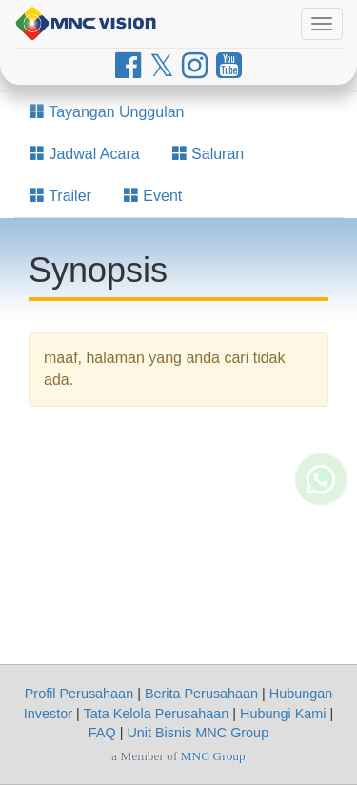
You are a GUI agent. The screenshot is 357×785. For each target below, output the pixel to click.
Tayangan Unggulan (107, 112)
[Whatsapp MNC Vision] (320, 516)
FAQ (102, 732)
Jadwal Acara (85, 154)
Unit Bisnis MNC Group (197, 732)
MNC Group (213, 756)
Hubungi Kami (283, 713)
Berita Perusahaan (201, 693)
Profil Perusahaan (79, 693)
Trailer (60, 196)
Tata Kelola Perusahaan (155, 713)
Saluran (208, 154)
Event (153, 196)
